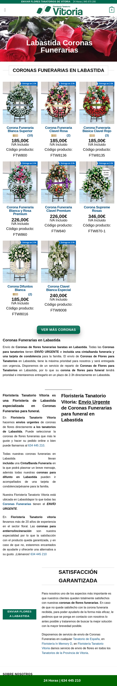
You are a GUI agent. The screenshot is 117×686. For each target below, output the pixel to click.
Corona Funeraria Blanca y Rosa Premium (20, 211)
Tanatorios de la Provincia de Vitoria (65, 652)
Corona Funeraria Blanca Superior (20, 129)
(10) (30, 135)
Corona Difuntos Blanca (20, 288)
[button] (5, 9)
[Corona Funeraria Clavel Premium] (58, 182)
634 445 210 (36, 445)
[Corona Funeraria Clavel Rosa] (58, 103)
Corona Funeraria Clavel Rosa (58, 129)
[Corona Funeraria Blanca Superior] (20, 103)
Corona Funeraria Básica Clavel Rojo (96, 129)
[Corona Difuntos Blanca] (20, 262)
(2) (68, 135)
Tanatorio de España (86, 639)
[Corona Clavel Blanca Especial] (58, 262)
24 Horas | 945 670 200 (84, 1)
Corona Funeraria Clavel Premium (58, 209)
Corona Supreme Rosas (97, 209)
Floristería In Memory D (57, 643)
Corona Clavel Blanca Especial (58, 288)
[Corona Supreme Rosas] (96, 182)
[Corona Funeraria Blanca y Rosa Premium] (20, 182)
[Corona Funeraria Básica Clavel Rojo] (96, 103)
